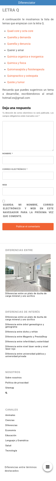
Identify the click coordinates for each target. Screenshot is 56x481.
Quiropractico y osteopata (22, 75)
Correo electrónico (15, 169)
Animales (10, 415)
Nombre (7, 153)
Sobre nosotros (13, 377)
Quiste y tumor (16, 82)
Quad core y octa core (20, 30)
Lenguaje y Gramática (17, 440)
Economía (10, 430)
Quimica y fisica (16, 63)
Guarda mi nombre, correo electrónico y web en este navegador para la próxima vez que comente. (28, 210)
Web (4, 185)
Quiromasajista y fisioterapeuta (25, 69)
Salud (8, 445)
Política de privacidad (17, 382)
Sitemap (9, 388)
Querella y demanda (19, 37)
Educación (10, 435)
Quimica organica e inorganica (25, 56)
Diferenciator (26, 2)
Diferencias (11, 425)
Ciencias (9, 420)
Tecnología (11, 450)
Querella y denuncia (18, 43)
